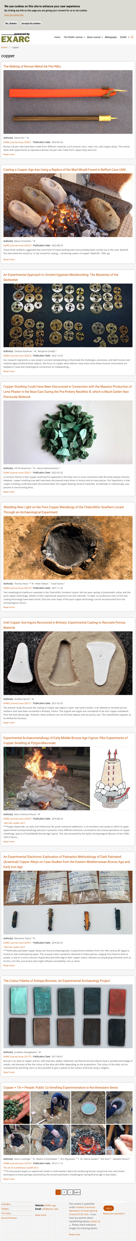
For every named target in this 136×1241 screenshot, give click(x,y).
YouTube (6, 1213)
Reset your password (113, 1213)
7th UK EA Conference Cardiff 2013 (20, 1167)
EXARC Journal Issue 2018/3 (17, 818)
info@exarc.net (50, 1208)
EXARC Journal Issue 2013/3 (17, 1163)
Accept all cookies (31, 23)
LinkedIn (6, 1204)
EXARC (123, 37)
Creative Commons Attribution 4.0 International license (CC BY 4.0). (83, 1211)
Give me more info (13, 14)
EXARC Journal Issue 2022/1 (17, 472)
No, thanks (11, 23)
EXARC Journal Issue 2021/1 (17, 703)
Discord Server (9, 1217)
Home (57, 37)
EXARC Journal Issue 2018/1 (17, 942)
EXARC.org (51, 1205)
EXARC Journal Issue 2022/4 (17, 355)
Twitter (5, 1208)
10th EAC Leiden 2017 (14, 823)
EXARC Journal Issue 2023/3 (17, 245)
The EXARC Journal (73, 37)
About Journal (93, 37)
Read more (9, 154)
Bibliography (111, 37)
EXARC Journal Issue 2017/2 (17, 1056)
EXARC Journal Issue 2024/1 (17, 142)
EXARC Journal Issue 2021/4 (17, 588)
